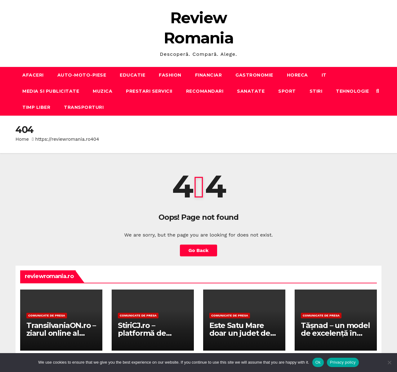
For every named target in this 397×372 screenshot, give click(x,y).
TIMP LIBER (36, 107)
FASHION (170, 75)
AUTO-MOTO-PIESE (81, 75)
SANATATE (251, 91)
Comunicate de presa (46, 315)
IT (324, 75)
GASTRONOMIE (254, 75)
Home (22, 139)
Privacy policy (343, 362)
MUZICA (102, 91)
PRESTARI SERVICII (149, 91)
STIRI (316, 91)
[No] (389, 362)
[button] (377, 91)
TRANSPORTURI (84, 107)
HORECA (297, 75)
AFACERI (33, 75)
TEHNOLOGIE (352, 91)
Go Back (199, 250)
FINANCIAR (208, 75)
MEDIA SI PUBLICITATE (50, 91)
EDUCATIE (132, 75)
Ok (318, 362)
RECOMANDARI (205, 91)
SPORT (287, 91)
